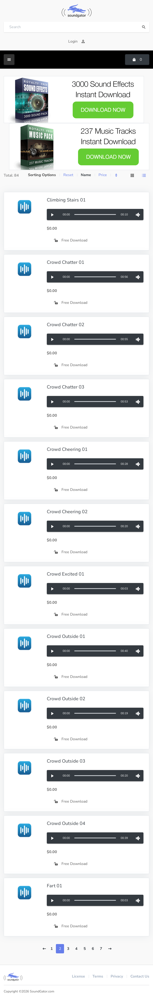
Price (103, 175)
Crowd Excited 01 (65, 574)
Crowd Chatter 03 (65, 387)
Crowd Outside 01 (66, 636)
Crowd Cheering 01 (67, 449)
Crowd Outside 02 (66, 699)
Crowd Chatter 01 (65, 262)
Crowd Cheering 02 (67, 512)
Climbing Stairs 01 (66, 200)
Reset (68, 175)
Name (86, 175)
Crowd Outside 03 (66, 761)
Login (76, 41)
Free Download (70, 240)
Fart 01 (54, 886)
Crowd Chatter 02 (65, 325)
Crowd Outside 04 (66, 823)
